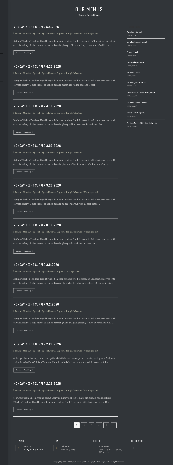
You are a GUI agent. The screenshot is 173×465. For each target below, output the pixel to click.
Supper (60, 33)
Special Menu (93, 15)
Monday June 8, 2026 (136, 82)
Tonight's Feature (74, 33)
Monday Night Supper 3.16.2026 (37, 225)
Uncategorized (91, 33)
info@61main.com (33, 449)
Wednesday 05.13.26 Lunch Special (142, 123)
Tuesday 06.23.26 (134, 32)
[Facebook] (133, 448)
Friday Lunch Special (136, 113)
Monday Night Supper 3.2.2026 (36, 304)
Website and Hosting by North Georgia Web (92, 462)
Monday (27, 33)
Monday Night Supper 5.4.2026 (36, 27)
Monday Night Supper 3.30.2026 (37, 146)
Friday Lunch (132, 52)
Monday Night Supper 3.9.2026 (36, 265)
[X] (130, 448)
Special (36, 33)
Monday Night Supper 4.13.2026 (37, 106)
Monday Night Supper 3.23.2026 (37, 185)
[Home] (81, 15)
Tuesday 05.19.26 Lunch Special (141, 92)
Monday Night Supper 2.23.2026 (37, 344)
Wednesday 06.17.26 (135, 62)
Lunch (18, 33)
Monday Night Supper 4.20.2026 (37, 66)
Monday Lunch (133, 72)
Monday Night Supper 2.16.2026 (37, 384)
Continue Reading (25, 53)
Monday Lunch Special (137, 42)
